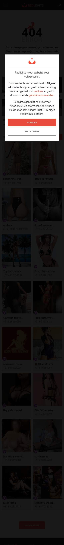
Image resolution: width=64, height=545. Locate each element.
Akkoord (32, 122)
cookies (38, 91)
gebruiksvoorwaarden (41, 95)
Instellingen (32, 131)
